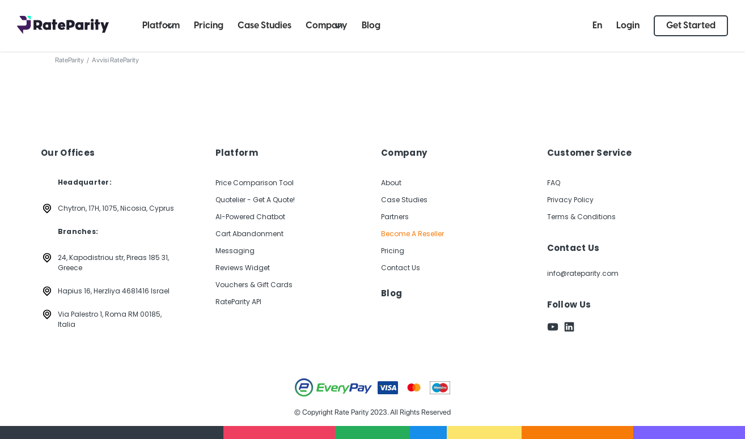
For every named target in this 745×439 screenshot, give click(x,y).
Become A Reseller (412, 233)
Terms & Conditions (581, 216)
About (391, 182)
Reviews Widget (242, 267)
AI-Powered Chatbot (250, 216)
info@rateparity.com (583, 273)
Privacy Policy (570, 199)
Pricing (392, 250)
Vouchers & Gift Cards (254, 284)
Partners (395, 216)
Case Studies (404, 199)
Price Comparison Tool (254, 182)
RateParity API (238, 301)
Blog (391, 293)
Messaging (235, 250)
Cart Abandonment (249, 233)
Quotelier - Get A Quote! (255, 199)
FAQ (553, 182)
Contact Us (400, 267)
